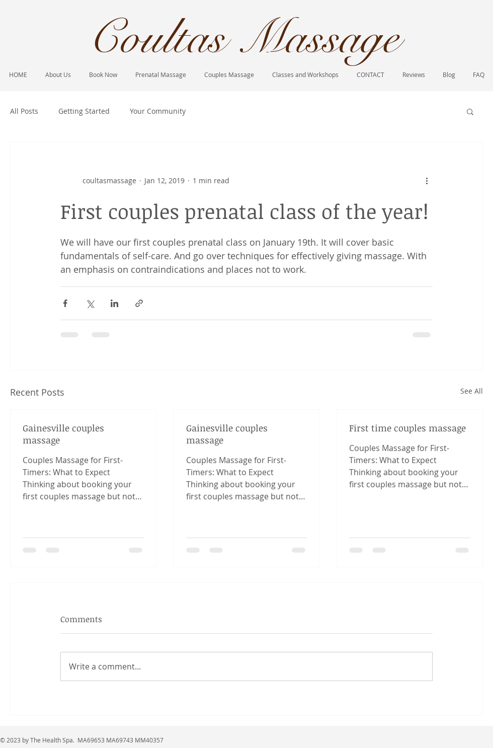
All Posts (24, 111)
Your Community (158, 111)
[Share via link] (139, 303)
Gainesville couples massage (63, 434)
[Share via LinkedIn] (114, 303)
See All (471, 391)
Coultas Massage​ (243, 38)
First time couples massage (407, 428)
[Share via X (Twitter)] (90, 303)
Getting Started (84, 111)
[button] (470, 111)
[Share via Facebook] (65, 303)
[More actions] (427, 180)
